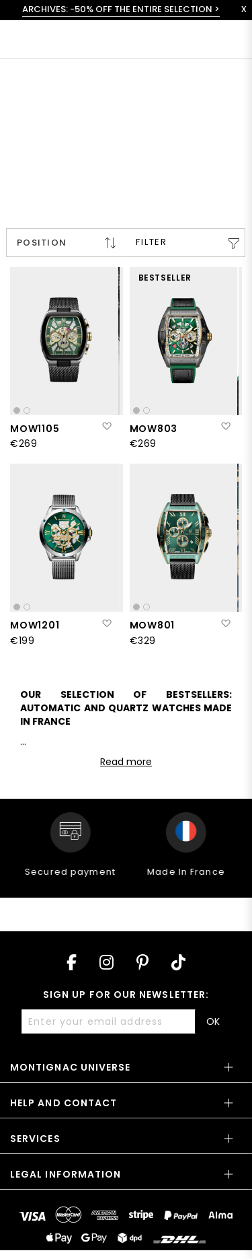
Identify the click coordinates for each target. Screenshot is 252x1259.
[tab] (126, 1071)
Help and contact (63, 1103)
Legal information (65, 1174)
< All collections (57, 86)
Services (35, 1138)
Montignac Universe (70, 1067)
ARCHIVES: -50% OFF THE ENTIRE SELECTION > (121, 9)
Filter (151, 242)
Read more (126, 761)
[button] (106, 427)
